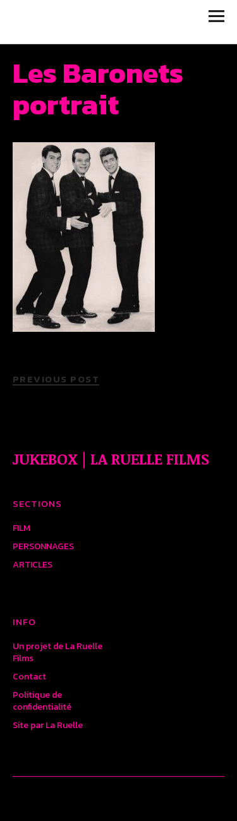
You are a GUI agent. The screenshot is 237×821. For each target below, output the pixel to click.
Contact (29, 676)
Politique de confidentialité (42, 701)
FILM (21, 528)
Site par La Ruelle (48, 725)
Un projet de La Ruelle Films (57, 652)
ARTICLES (32, 564)
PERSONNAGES (43, 546)
